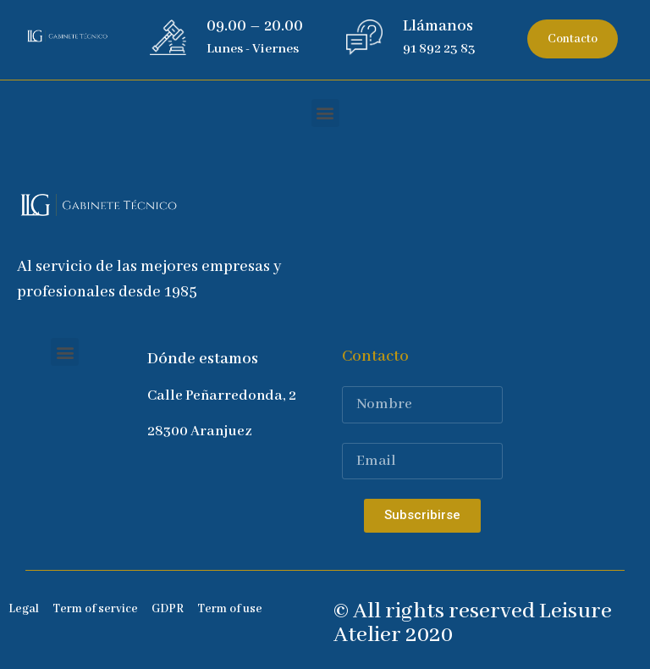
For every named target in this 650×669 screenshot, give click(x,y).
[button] (572, 39)
